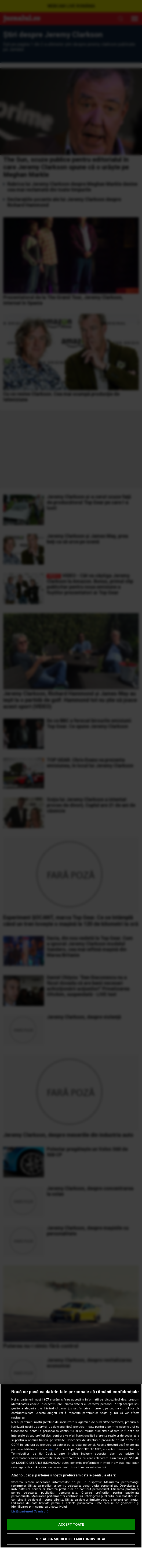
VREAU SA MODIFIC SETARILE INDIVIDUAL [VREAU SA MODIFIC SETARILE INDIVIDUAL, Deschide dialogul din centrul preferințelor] (71, 1539)
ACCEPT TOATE (71, 1524)
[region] (71, 1466)
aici (51, 1449)
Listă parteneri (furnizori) (29, 1511)
